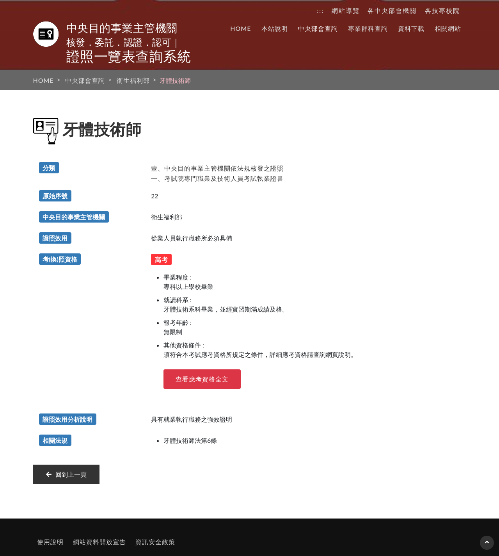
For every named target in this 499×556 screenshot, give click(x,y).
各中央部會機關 (392, 10)
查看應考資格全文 (202, 379)
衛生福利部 (133, 80)
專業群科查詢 (368, 28)
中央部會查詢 (318, 28)
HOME (240, 28)
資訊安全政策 (155, 541)
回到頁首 (487, 546)
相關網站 (448, 28)
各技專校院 (442, 10)
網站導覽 (346, 10)
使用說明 (50, 541)
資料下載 (411, 28)
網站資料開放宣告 (99, 541)
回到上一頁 (66, 474)
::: (320, 10)
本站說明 (274, 28)
